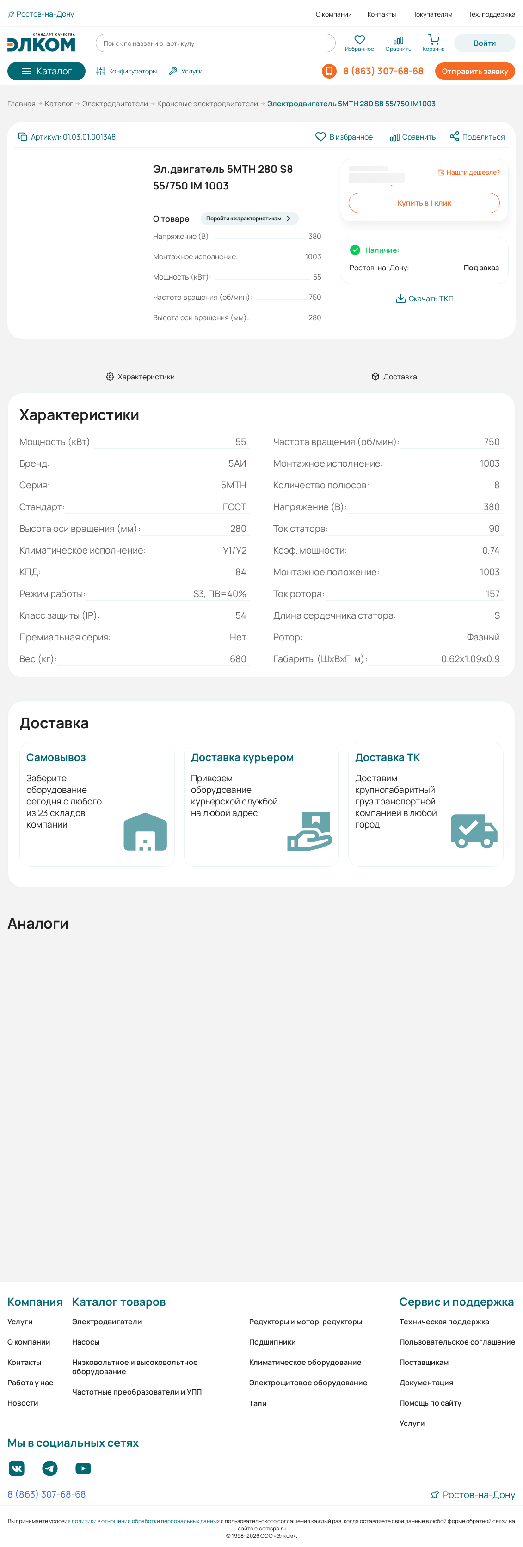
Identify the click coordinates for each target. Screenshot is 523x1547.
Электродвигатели (115, 103)
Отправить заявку (475, 71)
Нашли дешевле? (468, 172)
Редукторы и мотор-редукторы (305, 1321)
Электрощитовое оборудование (308, 1382)
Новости (22, 1402)
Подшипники (272, 1341)
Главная (21, 103)
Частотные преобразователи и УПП (137, 1391)
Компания (35, 1301)
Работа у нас (30, 1382)
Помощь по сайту (430, 1402)
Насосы (85, 1341)
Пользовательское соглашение (458, 1341)
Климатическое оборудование (305, 1362)
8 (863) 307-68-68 (46, 1495)
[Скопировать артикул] (67, 136)
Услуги (20, 1321)
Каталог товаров (119, 1301)
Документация (426, 1382)
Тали (258, 1403)
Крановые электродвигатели (207, 103)
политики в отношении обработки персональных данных (146, 1521)
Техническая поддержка (444, 1321)
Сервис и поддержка (457, 1301)
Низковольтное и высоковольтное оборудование (135, 1367)
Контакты (382, 14)
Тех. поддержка (492, 14)
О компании (334, 14)
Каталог (59, 103)
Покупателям (432, 14)
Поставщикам (424, 1362)
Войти (485, 43)
